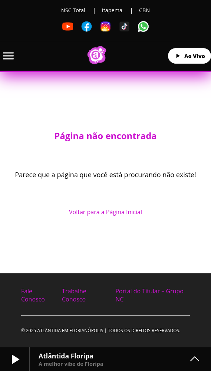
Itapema (112, 10)
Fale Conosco (33, 295)
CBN (144, 10)
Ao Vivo (189, 56)
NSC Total (73, 10)
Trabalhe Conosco (74, 295)
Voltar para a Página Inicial (105, 212)
